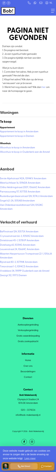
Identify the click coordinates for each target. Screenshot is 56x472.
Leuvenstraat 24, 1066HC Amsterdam (19, 249)
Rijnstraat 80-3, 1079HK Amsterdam (18, 262)
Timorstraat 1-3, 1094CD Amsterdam (19, 266)
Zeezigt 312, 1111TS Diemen (13, 275)
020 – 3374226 (28, 410)
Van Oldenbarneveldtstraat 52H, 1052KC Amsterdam (21, 207)
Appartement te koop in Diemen (17, 136)
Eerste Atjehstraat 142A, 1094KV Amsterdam (23, 178)
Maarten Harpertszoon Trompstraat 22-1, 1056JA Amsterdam (26, 256)
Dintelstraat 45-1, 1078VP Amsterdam (19, 240)
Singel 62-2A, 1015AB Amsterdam (17, 201)
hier (44, 87)
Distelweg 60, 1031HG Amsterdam (17, 245)
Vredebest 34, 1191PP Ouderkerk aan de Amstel (24, 271)
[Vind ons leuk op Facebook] (4, 3)
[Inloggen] (46, 2)
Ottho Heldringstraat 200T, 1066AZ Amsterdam (25, 187)
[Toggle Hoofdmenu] (53, 11)
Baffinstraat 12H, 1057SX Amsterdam (19, 232)
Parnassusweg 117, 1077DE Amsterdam (20, 192)
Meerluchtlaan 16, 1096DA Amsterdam (20, 183)
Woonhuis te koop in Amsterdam (17, 148)
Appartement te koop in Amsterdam (19, 131)
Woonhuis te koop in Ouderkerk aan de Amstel (25, 152)
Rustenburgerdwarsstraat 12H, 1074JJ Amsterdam (26, 196)
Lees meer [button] (30, 458)
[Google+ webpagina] (8, 3)
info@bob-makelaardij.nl (28, 415)
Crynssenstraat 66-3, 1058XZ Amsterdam (22, 236)
